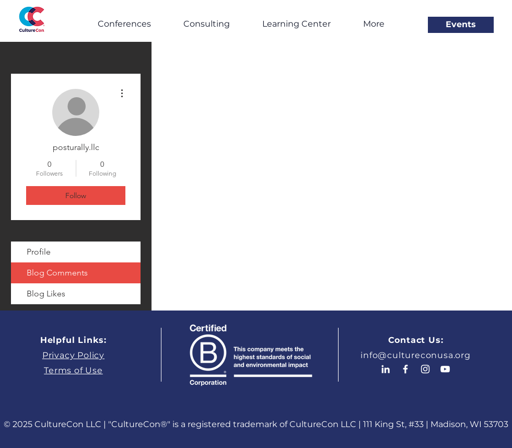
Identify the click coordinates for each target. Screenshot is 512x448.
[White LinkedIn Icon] (385, 369)
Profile (39, 252)
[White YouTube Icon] (445, 369)
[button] (124, 23)
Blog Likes (46, 293)
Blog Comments (57, 273)
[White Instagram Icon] (425, 369)
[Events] (460, 24)
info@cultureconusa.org (415, 355)
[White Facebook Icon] (405, 369)
